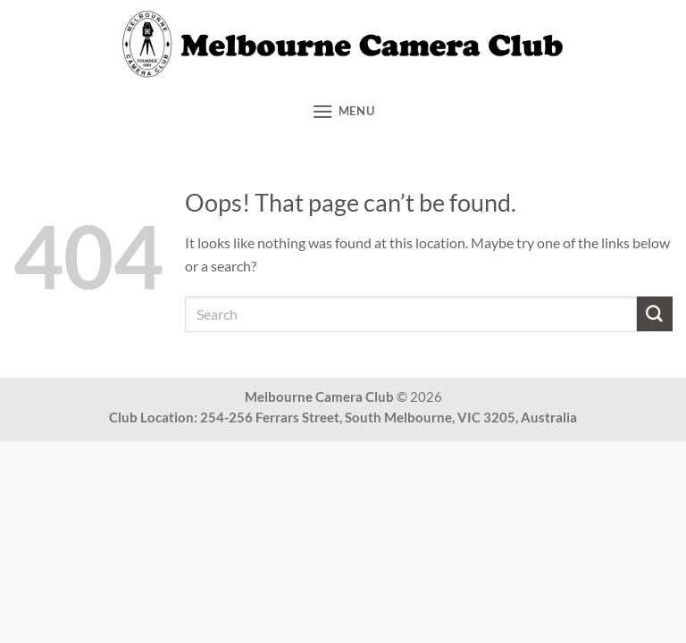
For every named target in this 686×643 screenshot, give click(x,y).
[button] (343, 111)
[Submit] (655, 314)
